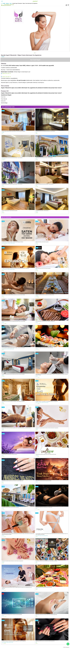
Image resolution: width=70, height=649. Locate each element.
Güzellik (3, 3)
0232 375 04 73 (6, 76)
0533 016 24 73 (6, 73)
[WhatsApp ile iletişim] (68, 644)
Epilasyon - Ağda (9, 3)
